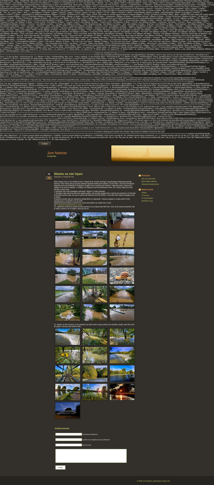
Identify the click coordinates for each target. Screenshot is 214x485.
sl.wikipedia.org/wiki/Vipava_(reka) (69, 205)
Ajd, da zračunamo (148, 179)
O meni (45, 144)
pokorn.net (166, 481)
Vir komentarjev (147, 198)
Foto (72, 177)
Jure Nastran (57, 153)
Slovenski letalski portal (150, 184)
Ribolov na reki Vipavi (68, 173)
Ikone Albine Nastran (149, 181)
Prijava (144, 193)
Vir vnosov (145, 195)
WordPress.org (147, 201)
